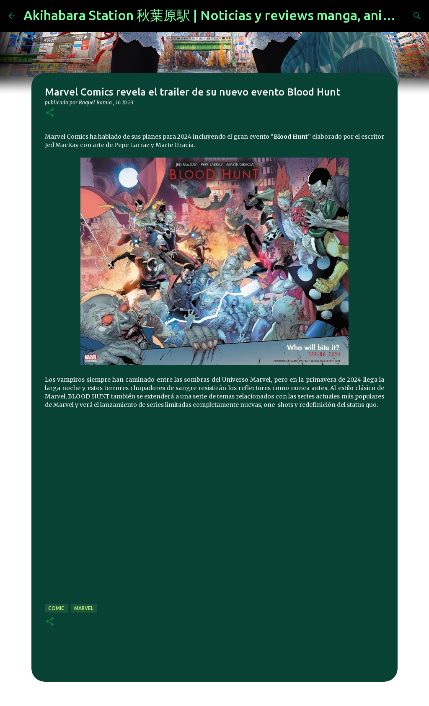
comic (56, 608)
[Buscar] (417, 16)
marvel (83, 608)
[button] (50, 113)
